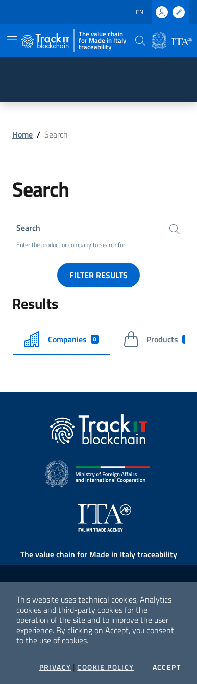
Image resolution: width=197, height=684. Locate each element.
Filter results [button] (98, 275)
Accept (167, 667)
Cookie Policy (105, 667)
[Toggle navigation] (12, 40)
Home (22, 134)
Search (28, 228)
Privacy (55, 667)
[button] (140, 41)
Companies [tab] (61, 339)
